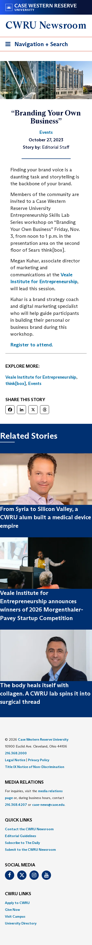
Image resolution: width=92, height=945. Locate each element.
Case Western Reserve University (43, 739)
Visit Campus (15, 916)
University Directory (21, 923)
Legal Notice (15, 760)
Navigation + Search (35, 45)
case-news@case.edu (48, 804)
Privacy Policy (38, 760)
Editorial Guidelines (20, 836)
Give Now (12, 909)
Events (34, 383)
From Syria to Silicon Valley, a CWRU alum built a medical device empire (45, 517)
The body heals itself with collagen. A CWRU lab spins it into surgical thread (45, 694)
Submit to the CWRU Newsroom (30, 849)
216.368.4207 (16, 804)
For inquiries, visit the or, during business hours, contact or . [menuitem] (35, 798)
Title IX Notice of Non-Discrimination (34, 767)
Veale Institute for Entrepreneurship (40, 377)
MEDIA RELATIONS (24, 782)
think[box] (15, 383)
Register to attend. (31, 345)
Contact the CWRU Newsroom (29, 829)
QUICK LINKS (18, 820)
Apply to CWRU (17, 903)
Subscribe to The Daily (22, 843)
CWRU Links (18, 894)
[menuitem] (46, 829)
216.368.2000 (16, 753)
